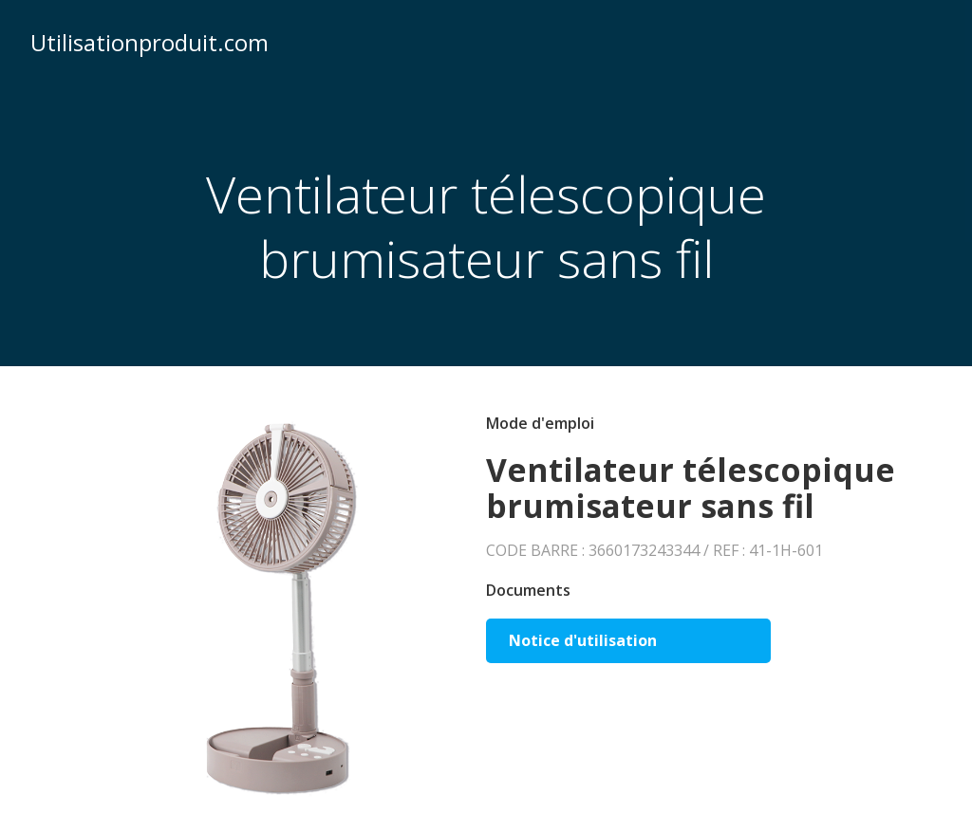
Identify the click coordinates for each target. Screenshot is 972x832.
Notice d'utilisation (583, 640)
